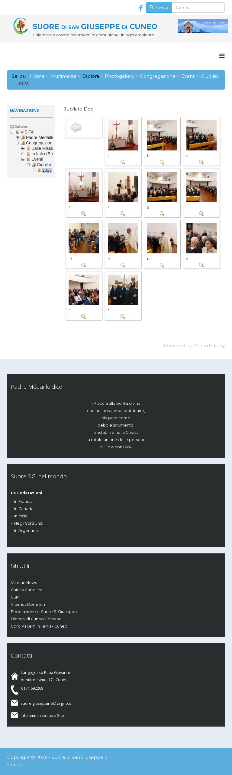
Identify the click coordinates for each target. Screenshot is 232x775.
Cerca (159, 7)
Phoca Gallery (209, 345)
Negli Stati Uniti (28, 523)
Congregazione (158, 76)
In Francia (23, 501)
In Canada (24, 508)
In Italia (20, 516)
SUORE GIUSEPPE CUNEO (95, 26)
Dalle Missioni (44, 148)
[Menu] (222, 56)
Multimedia (63, 76)
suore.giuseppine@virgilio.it (46, 703)
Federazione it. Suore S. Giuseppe (44, 611)
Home (37, 76)
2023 (47, 170)
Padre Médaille (40, 137)
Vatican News (24, 582)
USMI (15, 597)
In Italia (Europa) (47, 153)
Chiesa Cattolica (26, 590)
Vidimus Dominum (29, 604)
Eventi (188, 76)
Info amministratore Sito (42, 715)
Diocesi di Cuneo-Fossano (36, 619)
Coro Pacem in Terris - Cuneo (39, 626)
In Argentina (26, 530)
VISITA (27, 132)
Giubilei (209, 76)
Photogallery (119, 76)
